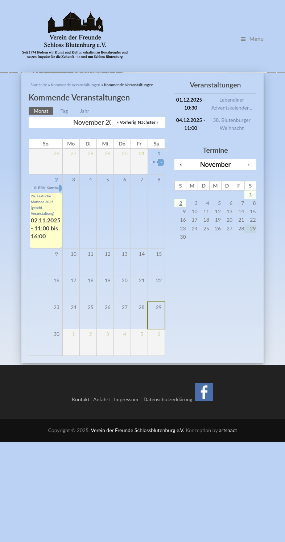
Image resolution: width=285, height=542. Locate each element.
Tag (64, 211)
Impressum (127, 499)
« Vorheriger (128, 222)
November (215, 264)
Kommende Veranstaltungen (75, 184)
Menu (252, 39)
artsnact (228, 530)
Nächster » (148, 222)
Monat (43, 210)
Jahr (84, 211)
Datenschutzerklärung (168, 499)
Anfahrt (101, 499)
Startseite (38, 184)
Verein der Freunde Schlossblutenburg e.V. (138, 530)
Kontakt (81, 499)
